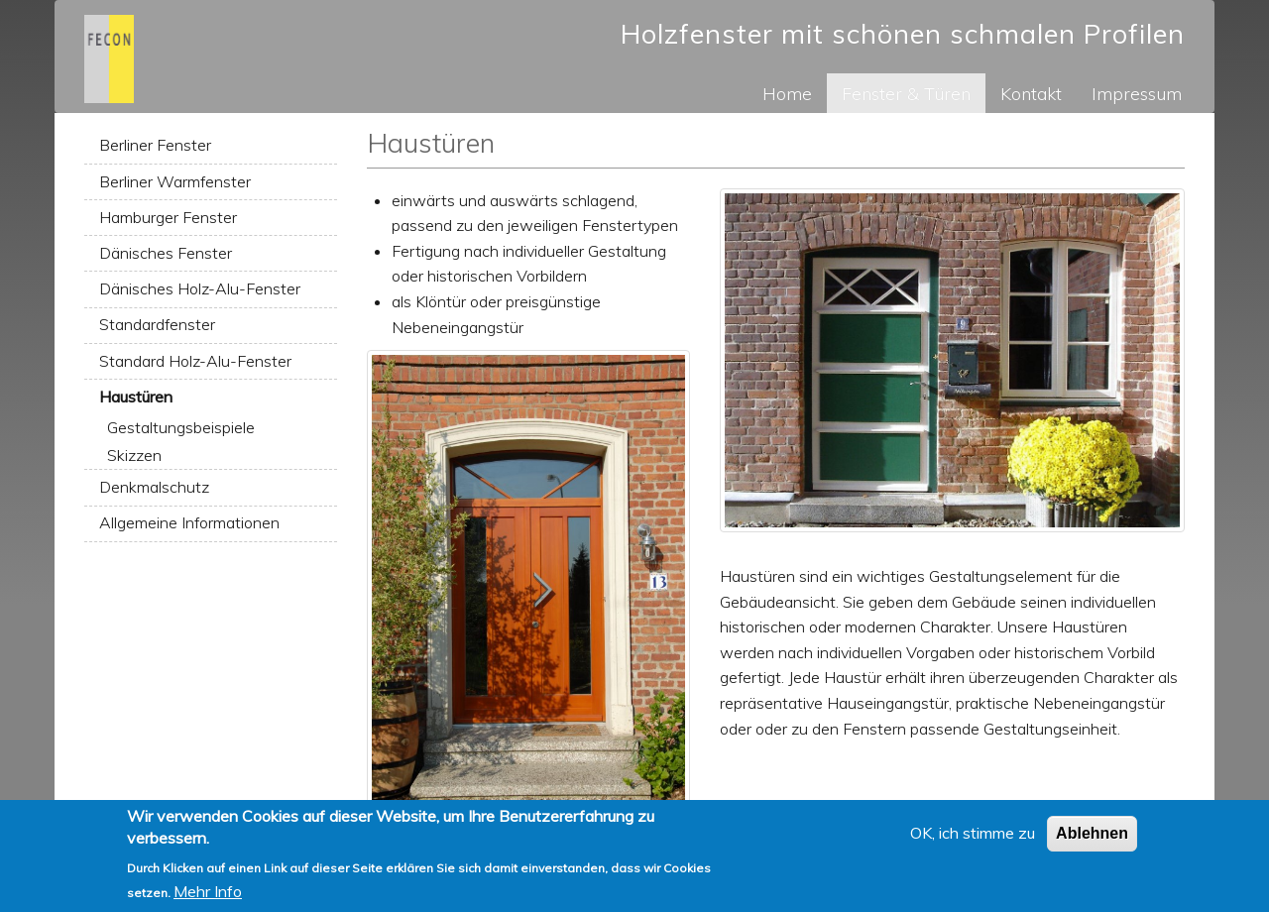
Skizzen (134, 455)
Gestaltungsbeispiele (181, 427)
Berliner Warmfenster (175, 181)
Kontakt (1031, 93)
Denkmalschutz (154, 487)
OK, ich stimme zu (972, 840)
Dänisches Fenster (165, 253)
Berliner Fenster (155, 145)
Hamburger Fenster (168, 217)
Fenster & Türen (906, 93)
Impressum (1137, 93)
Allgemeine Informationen (189, 522)
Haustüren (136, 396)
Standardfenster (157, 324)
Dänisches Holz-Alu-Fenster (199, 288)
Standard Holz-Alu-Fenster (195, 361)
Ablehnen (1092, 840)
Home (787, 93)
